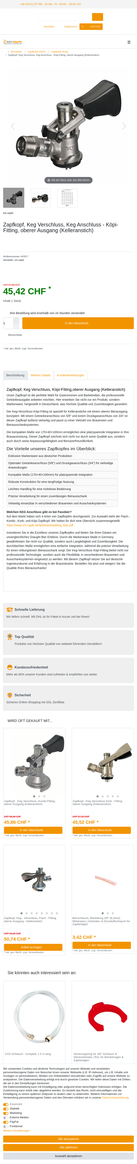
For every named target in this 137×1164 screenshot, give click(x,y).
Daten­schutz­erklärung (115, 1097)
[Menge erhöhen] (16, 320)
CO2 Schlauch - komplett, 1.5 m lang (28, 1053)
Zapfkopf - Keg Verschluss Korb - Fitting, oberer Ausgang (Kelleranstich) (98, 802)
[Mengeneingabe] (8, 323)
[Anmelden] (47, 26)
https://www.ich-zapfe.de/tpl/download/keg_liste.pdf (40, 524)
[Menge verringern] (16, 326)
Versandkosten (35, 348)
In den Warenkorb (98, 323)
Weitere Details (41, 374)
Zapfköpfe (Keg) (59, 51)
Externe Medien (19, 1117)
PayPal (14, 1121)
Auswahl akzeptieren (68, 1156)
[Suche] (97, 16)
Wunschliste (13, 334)
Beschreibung (15, 374)
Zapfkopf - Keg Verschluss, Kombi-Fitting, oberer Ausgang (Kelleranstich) (30, 802)
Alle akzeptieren (68, 1139)
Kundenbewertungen (70, 374)
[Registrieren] (68, 26)
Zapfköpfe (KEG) (36, 51)
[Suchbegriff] (64, 16)
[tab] (15, 374)
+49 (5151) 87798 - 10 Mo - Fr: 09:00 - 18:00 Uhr (46, 3)
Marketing (16, 1112)
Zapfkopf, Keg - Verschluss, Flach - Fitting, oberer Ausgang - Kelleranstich (30, 919)
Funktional (16, 1126)
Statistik (14, 1108)
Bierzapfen (16, 51)
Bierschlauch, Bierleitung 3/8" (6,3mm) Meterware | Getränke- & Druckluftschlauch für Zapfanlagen (101, 920)
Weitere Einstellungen (16, 1130)
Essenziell (16, 1104)
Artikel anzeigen (40, 946)
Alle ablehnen (69, 1147)
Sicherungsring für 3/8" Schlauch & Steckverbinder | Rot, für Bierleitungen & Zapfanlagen (99, 1056)
